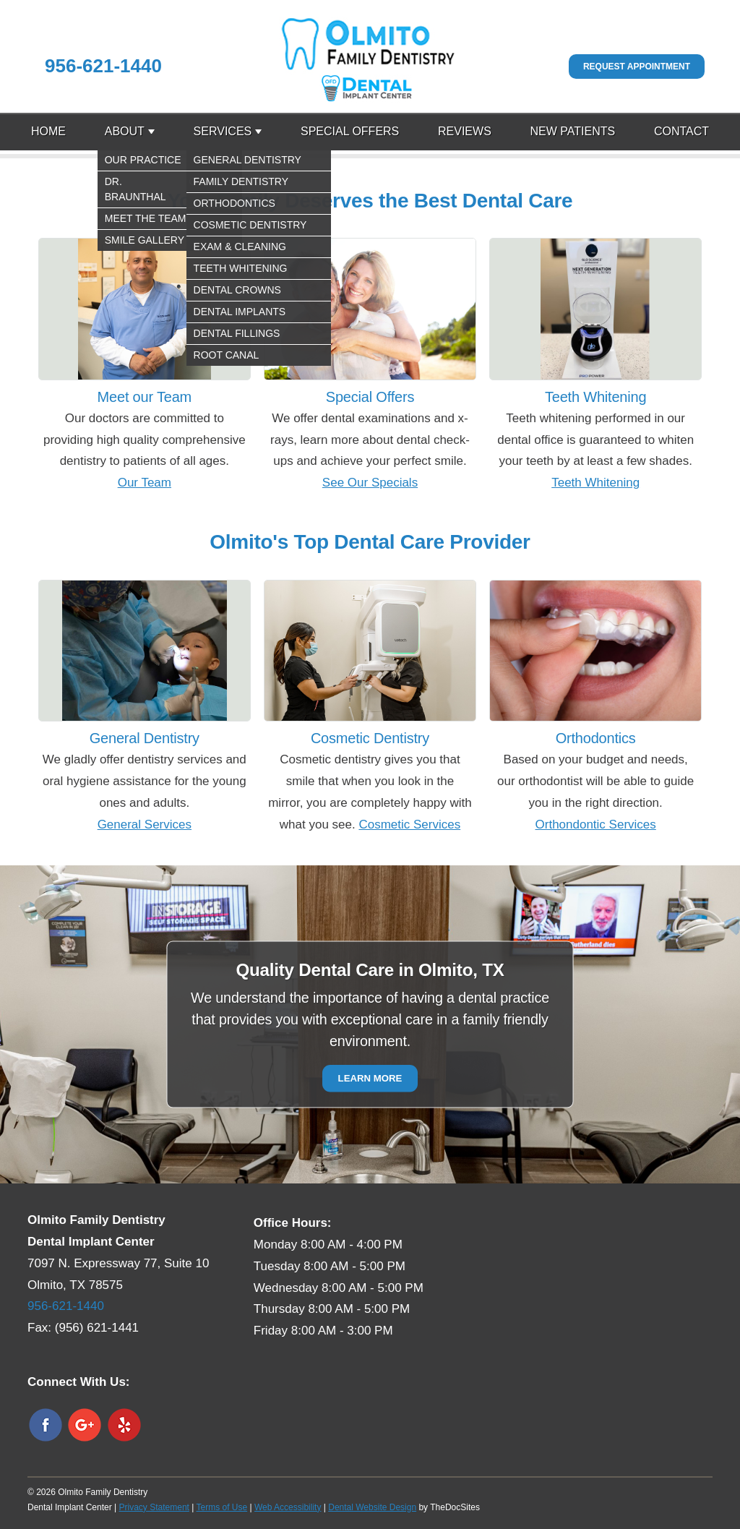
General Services (145, 824)
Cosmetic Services (409, 824)
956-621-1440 (103, 66)
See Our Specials (370, 482)
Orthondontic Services (595, 824)
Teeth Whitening (595, 482)
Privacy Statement (154, 1507)
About (125, 131)
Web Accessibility (287, 1507)
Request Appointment (636, 66)
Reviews (464, 131)
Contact (681, 131)
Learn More (370, 1079)
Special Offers (350, 131)
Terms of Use (221, 1507)
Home (48, 131)
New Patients (573, 131)
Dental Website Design (372, 1507)
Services (223, 131)
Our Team (144, 482)
